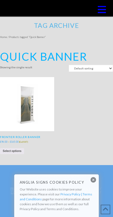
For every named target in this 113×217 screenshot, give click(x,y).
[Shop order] (91, 68)
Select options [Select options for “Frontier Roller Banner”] (12, 151)
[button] (102, 9)
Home (3, 37)
